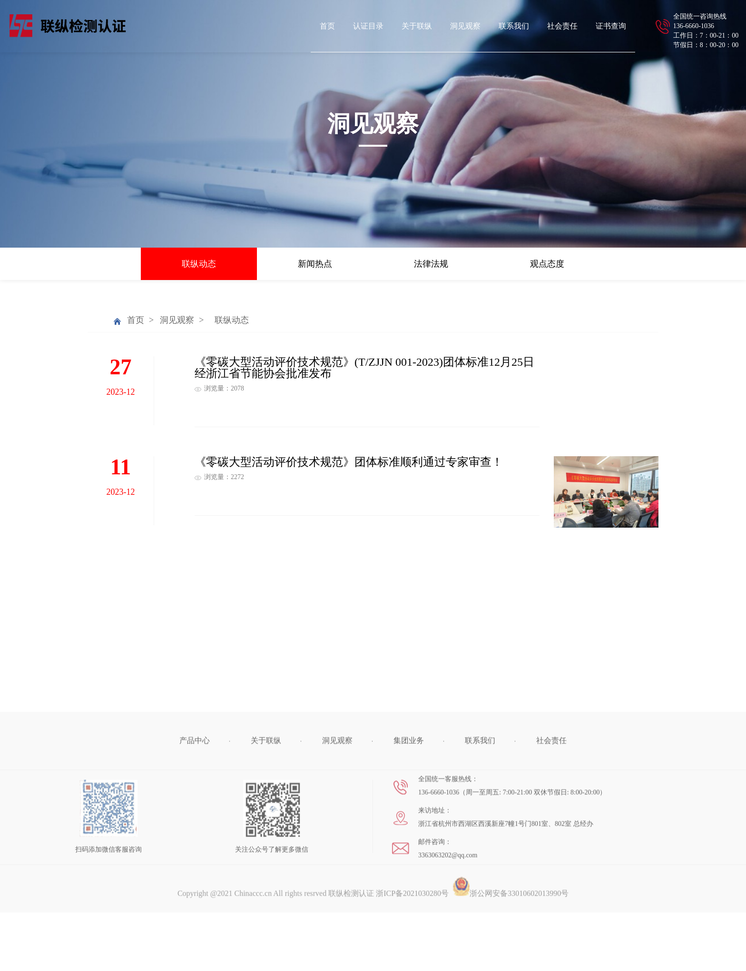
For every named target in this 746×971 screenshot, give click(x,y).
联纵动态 (199, 264)
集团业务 (408, 785)
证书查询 (611, 26)
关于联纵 (417, 26)
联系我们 (514, 26)
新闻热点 (315, 264)
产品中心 (194, 785)
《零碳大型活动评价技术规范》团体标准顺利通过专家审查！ (349, 462)
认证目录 (368, 26)
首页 (327, 26)
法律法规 (431, 264)
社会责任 (562, 26)
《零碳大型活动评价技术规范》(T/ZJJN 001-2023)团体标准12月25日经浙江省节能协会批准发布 (364, 368)
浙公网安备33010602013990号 (510, 938)
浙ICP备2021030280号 (412, 938)
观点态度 (547, 264)
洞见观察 (465, 26)
